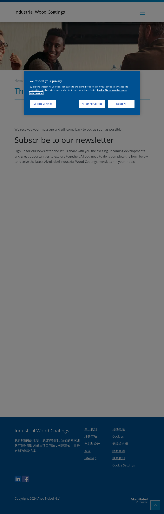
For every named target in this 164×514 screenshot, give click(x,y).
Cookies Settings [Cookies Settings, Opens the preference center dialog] (43, 103)
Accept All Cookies (92, 103)
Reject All (121, 103)
